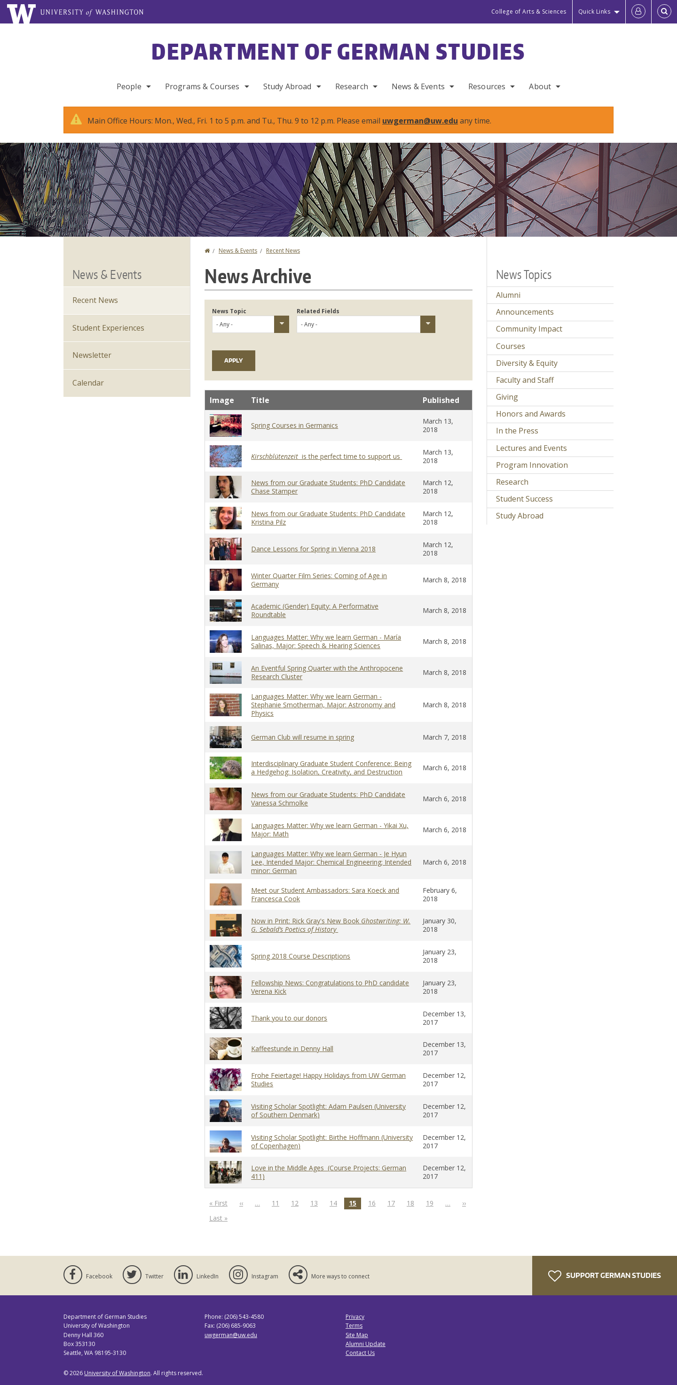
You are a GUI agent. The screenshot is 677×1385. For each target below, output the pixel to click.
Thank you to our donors (289, 1018)
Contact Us (360, 1353)
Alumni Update (366, 1344)
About (540, 86)
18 (413, 1202)
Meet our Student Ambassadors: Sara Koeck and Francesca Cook (325, 894)
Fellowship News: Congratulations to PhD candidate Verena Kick (330, 987)
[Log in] (638, 11)
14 (336, 1202)
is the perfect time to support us (326, 456)
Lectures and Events (531, 448)
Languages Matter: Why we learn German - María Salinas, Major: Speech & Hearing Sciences (326, 641)
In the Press (517, 431)
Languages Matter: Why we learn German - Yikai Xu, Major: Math (330, 829)
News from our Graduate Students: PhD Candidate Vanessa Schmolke (328, 798)
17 (393, 1202)
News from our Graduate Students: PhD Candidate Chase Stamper (328, 486)
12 (297, 1202)
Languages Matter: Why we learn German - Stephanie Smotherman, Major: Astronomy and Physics (323, 705)
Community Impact (529, 329)
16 (374, 1202)
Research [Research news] (512, 482)
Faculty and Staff (525, 380)
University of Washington (117, 1373)
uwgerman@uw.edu (420, 121)
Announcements (525, 312)
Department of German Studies (338, 51)
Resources (486, 86)
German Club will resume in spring (302, 737)
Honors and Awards (531, 414)
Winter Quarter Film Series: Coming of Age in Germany (319, 579)
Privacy (355, 1317)
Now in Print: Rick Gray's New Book (330, 925)
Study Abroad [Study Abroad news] (519, 516)
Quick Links (594, 11)
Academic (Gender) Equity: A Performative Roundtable (314, 610)
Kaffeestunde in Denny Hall (292, 1048)
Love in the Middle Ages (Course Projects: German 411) (328, 1172)
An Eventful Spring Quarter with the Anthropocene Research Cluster (327, 672)
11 (278, 1202)
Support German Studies (604, 1276)
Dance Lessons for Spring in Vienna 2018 (313, 548)
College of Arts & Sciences (529, 11)
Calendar (88, 383)
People (129, 86)
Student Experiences (108, 328)
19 (432, 1202)
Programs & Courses (202, 86)
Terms (354, 1326)
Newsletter (91, 355)
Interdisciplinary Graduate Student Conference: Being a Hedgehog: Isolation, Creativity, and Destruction (331, 767)
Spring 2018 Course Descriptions (300, 956)
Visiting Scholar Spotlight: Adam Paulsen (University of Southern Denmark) (328, 1110)
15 (355, 1203)
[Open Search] (664, 11)
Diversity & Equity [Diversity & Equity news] (527, 363)
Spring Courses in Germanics (294, 425)
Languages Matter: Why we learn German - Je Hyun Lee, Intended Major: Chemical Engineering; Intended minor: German (331, 862)
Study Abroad (287, 86)
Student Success (524, 499)
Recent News (283, 251)
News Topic (229, 311)
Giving (507, 397)
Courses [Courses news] (510, 346)
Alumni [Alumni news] (508, 295)
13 (316, 1202)
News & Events (418, 86)
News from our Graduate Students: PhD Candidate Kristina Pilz (328, 517)
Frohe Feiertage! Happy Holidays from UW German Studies (328, 1079)
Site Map (357, 1335)
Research (351, 86)
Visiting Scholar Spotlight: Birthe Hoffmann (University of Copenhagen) (332, 1141)
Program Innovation (532, 465)
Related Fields (318, 311)
